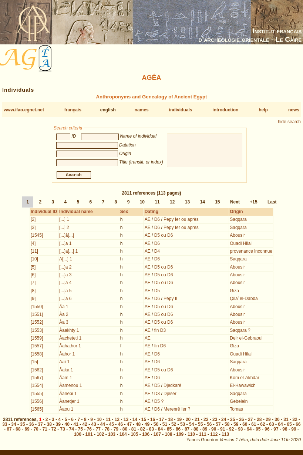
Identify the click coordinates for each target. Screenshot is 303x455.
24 (223, 420)
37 (40, 425)
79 (116, 429)
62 (262, 425)
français (72, 109)
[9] (33, 299)
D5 (157, 291)
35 (22, 425)
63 (271, 425)
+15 (253, 202)
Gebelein (239, 402)
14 (202, 202)
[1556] (37, 402)
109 (180, 435)
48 (138, 425)
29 (268, 420)
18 (170, 420)
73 (62, 429)
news (293, 109)
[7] (33, 283)
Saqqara (238, 220)
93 (240, 429)
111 (202, 435)
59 (235, 425)
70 (35, 429)
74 (71, 429)
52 (173, 425)
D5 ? (159, 402)
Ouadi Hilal (241, 244)
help (263, 109)
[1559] (37, 338)
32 (294, 420)
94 (249, 429)
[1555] (37, 394)
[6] (33, 275)
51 (164, 425)
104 (123, 435)
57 (218, 425)
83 (151, 429)
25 (232, 420)
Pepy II (170, 299)
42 (85, 425)
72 (53, 429)
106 (145, 435)
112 (214, 435)
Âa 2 (63, 315)
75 (80, 429)
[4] (33, 244)
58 (227, 425)
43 (93, 425)
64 (280, 425)
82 (142, 429)
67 (9, 429)
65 (289, 425)
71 (44, 429)
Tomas (236, 409)
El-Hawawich (242, 386)
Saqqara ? (240, 331)
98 (284, 429)
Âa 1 (63, 307)
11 (157, 202)
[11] (34, 252)
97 (275, 429)
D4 (157, 252)
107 (157, 435)
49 (147, 425)
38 (49, 425)
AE (148, 220)
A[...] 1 (65, 259)
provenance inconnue (251, 252)
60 (244, 425)
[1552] (37, 323)
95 (258, 429)
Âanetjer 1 (69, 402)
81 (133, 429)
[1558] (37, 354)
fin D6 (160, 346)
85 (169, 429)
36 (31, 425)
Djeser (170, 394)
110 (191, 435)
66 (298, 425)
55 (200, 425)
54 (191, 425)
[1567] (37, 378)
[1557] (37, 346)
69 (26, 429)
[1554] (37, 386)
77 (98, 429)
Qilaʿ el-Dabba (243, 299)
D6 (157, 220)
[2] (33, 220)
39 (57, 425)
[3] (33, 228)
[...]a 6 (65, 299)
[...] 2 (64, 228)
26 (241, 420)
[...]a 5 (65, 291)
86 (178, 429)
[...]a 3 (65, 275)
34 (13, 425)
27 (250, 420)
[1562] (37, 370)
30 (277, 420)
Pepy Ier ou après (181, 220)
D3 (157, 394)
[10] (34, 259)
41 (76, 425)
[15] (34, 362)
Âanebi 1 (68, 394)
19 (179, 420)
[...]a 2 (65, 267)
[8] (33, 291)
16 (152, 420)
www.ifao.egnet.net (24, 109)
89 (204, 429)
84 (160, 429)
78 (107, 429)
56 (209, 425)
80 (124, 429)
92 (231, 429)
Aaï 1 (64, 362)
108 (168, 435)
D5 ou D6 (163, 236)
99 (293, 429)
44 (102, 425)
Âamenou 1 (70, 386)
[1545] (37, 236)
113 (225, 435)
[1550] (37, 307)
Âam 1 (65, 378)
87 (187, 429)
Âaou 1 (66, 409)
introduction (225, 109)
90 (213, 429)
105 (134, 435)
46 (120, 425)
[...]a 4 (65, 283)
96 (267, 429)
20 (188, 420)
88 (195, 429)
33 (4, 425)
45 (111, 425)
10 (142, 202)
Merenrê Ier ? (177, 409)
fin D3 (160, 331)
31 (285, 420)
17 (161, 420)
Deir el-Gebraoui (246, 338)
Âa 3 (63, 323)
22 (205, 420)
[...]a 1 (65, 244)
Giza (234, 291)
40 (67, 425)
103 (111, 435)
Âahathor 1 (70, 346)
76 (89, 429)
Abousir (237, 236)
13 (187, 202)
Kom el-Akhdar (244, 378)
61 (253, 425)
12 (172, 202)
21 (197, 420)
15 (217, 202)
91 (222, 429)
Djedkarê (172, 386)
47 (129, 425)
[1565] (37, 409)
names (142, 109)
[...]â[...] (66, 236)
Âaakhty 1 (69, 331)
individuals (180, 109)
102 (100, 435)
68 (18, 429)
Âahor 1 (67, 354)
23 (214, 420)
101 (89, 435)
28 (259, 420)
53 (182, 425)
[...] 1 (64, 220)
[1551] (37, 315)
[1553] (37, 331)
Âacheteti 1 (70, 338)
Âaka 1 (66, 370)
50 (156, 425)
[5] (33, 267)
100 (77, 435)
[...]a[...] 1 (68, 252)
